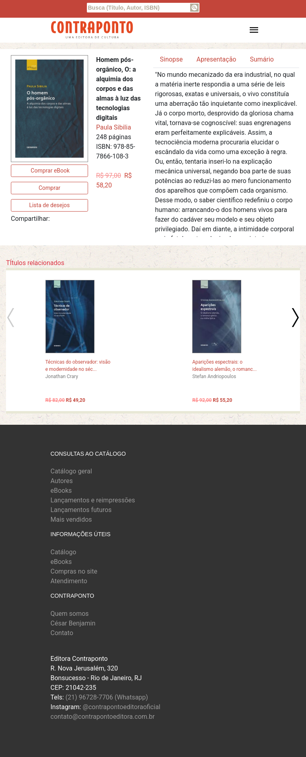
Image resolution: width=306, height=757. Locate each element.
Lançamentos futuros (81, 510)
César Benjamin (73, 623)
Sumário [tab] (262, 59)
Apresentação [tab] (216, 59)
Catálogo (63, 552)
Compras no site (74, 571)
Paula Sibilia (113, 127)
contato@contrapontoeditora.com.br (103, 716)
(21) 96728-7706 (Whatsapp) (107, 697)
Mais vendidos (71, 519)
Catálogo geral (71, 471)
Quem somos (70, 613)
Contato (62, 633)
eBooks (61, 490)
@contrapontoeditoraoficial (121, 707)
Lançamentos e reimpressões (93, 500)
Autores (62, 481)
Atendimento (69, 581)
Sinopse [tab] (171, 59)
